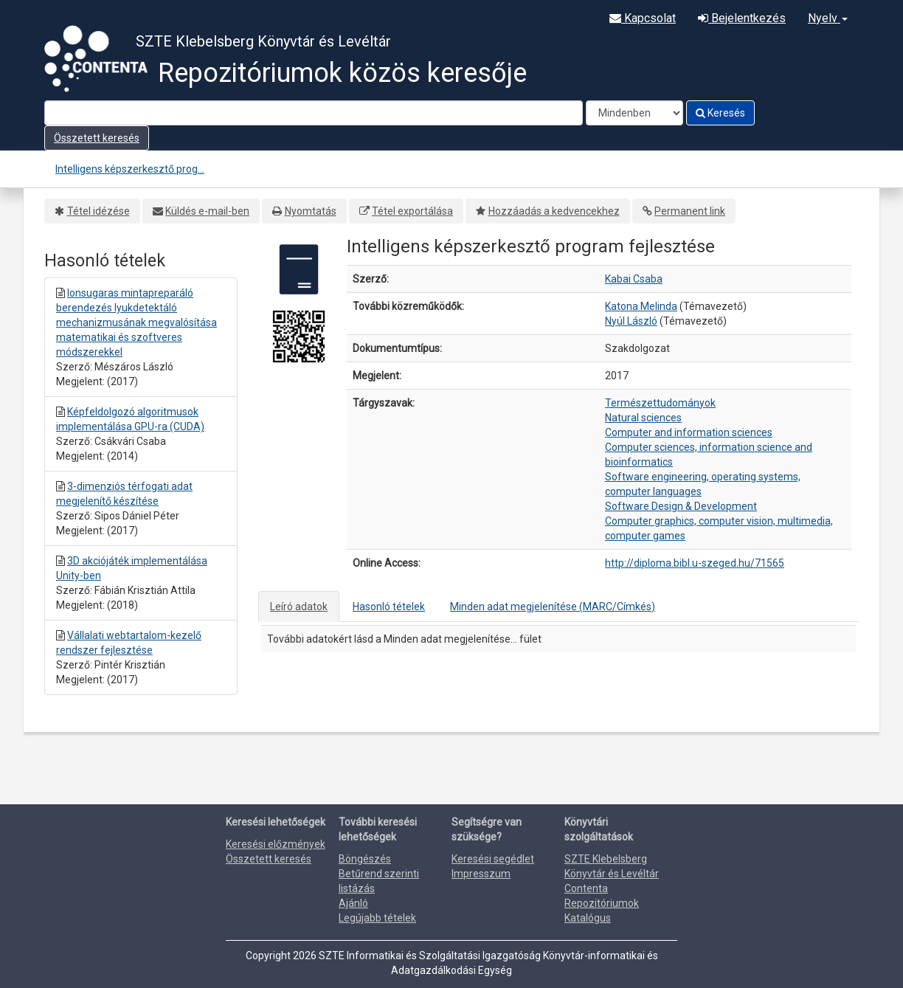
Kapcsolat (642, 18)
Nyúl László (631, 321)
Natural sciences (643, 418)
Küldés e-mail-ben (207, 211)
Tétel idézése (98, 211)
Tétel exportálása (412, 211)
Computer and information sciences (688, 432)
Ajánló (353, 903)
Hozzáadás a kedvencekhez (554, 211)
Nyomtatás (310, 211)
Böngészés (365, 859)
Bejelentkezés (742, 18)
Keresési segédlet (493, 859)
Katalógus (587, 918)
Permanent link (689, 211)
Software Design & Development (681, 506)
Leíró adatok (299, 606)
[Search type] (634, 112)
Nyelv (828, 18)
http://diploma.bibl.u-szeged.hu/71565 (694, 563)
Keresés (720, 113)
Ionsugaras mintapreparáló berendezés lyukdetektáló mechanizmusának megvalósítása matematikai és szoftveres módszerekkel (136, 322)
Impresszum (481, 874)
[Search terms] (313, 112)
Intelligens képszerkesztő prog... (129, 169)
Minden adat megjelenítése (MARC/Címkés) (552, 606)
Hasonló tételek (389, 606)
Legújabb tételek (377, 918)
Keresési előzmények (275, 844)
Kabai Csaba (633, 279)
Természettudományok (660, 403)
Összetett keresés (96, 138)
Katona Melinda (641, 306)
